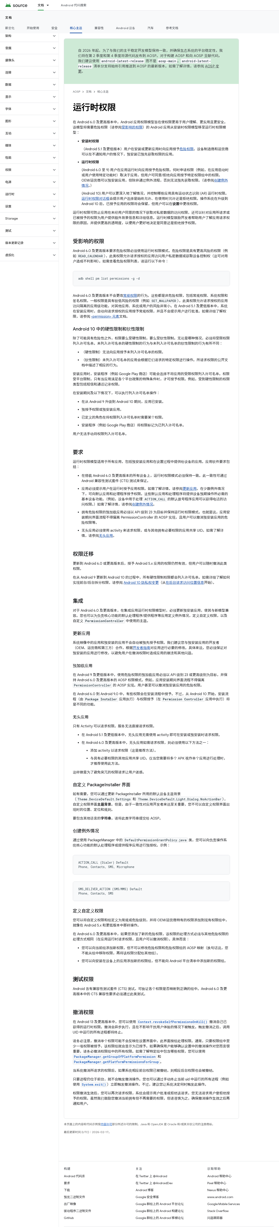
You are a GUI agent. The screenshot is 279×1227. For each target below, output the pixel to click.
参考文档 (172, 28)
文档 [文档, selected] (41, 5)
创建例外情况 (142, 504)
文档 (8, 18)
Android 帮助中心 (219, 1176)
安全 (54, 28)
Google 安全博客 (147, 1197)
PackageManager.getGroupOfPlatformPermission (115, 1057)
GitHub (69, 1218)
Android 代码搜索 (73, 5)
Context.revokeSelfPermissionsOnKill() (172, 1022)
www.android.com (220, 1197)
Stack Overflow (218, 1211)
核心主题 (103, 91)
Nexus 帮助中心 (218, 1190)
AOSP (76, 91)
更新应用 (190, 489)
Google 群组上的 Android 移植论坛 (160, 1218)
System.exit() (94, 1084)
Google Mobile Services (223, 1204)
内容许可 (106, 1124)
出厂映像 (70, 1204)
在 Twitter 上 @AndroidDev (154, 1183)
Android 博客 (145, 1190)
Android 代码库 (74, 1176)
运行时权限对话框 (95, 199)
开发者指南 (141, 648)
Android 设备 (125, 28)
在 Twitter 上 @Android (151, 1176)
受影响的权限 (132, 127)
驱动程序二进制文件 (77, 1211)
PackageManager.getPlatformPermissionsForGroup (116, 1062)
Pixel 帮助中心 (216, 1183)
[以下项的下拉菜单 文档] (50, 5)
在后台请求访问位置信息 (185, 583)
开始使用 (33, 28)
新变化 (10, 28)
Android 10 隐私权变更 (141, 583)
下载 (67, 1190)
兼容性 (99, 28)
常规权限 (130, 296)
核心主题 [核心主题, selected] (76, 28)
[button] (26, 35)
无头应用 (106, 536)
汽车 (151, 28)
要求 (67, 1183)
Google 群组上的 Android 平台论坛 (160, 1204)
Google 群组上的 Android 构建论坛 (160, 1211)
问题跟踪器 (215, 1218)
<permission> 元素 (105, 316)
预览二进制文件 (74, 1197)
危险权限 (187, 149)
